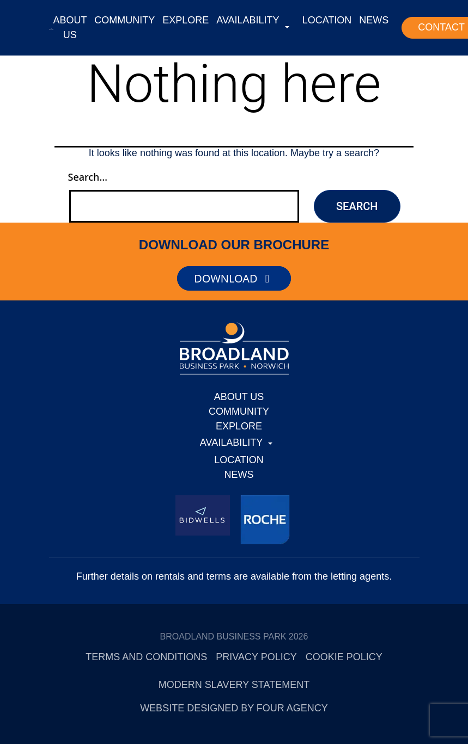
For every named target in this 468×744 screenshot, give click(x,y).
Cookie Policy (344, 656)
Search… (88, 176)
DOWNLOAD (234, 278)
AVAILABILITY (247, 20)
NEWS (373, 20)
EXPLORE (185, 20)
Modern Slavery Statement (234, 684)
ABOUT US (70, 27)
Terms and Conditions (146, 656)
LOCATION (327, 20)
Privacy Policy (256, 656)
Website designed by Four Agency (234, 708)
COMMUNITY (124, 20)
